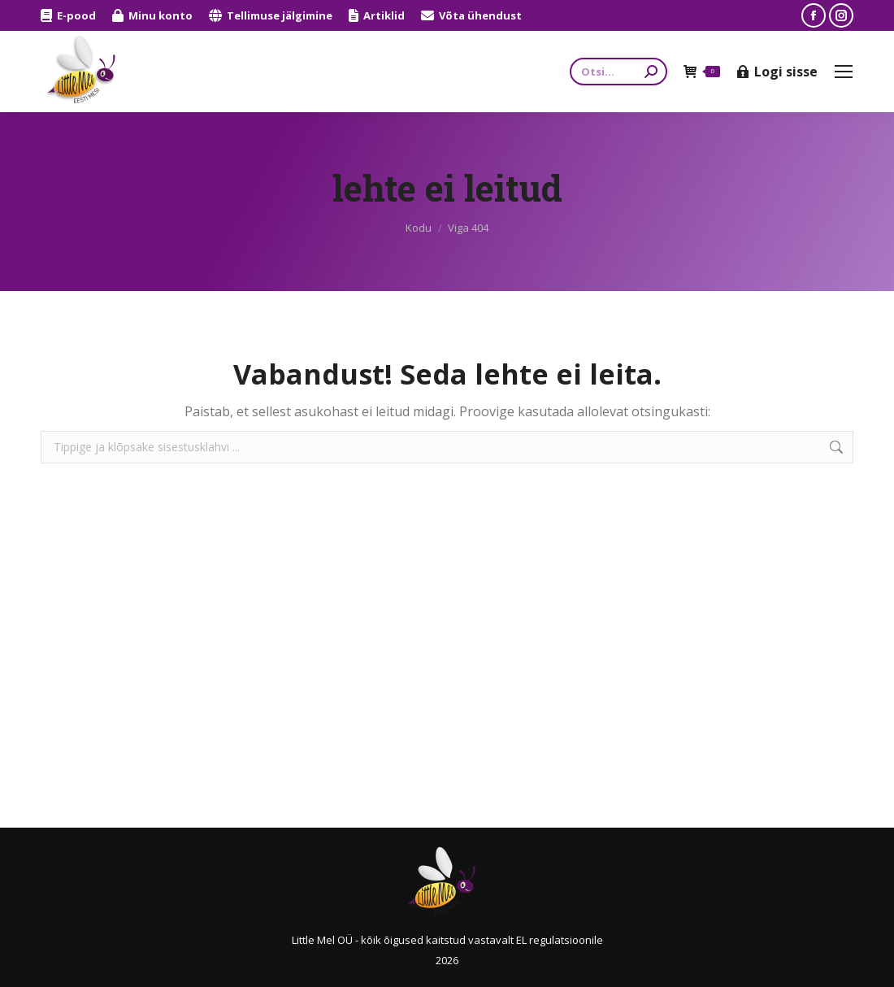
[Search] (618, 71)
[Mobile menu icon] (843, 71)
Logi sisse (777, 71)
